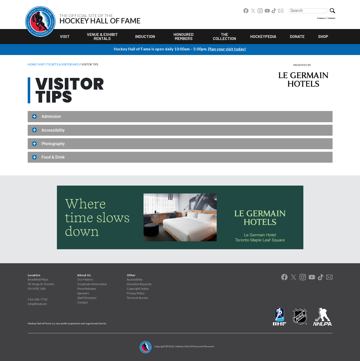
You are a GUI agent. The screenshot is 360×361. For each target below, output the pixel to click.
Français (321, 18)
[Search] (308, 10)
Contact (331, 18)
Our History (85, 279)
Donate (297, 36)
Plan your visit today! (227, 49)
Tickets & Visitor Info (63, 64)
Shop (323, 36)
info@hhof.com (37, 304)
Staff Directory (87, 298)
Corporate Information (92, 284)
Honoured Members (184, 36)
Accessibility (135, 279)
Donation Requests (139, 284)
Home (32, 64)
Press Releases (86, 288)
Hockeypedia (263, 36)
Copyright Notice (138, 288)
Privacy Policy (136, 293)
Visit (65, 36)
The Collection (224, 36)
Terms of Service (137, 298)
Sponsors (83, 293)
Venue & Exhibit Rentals (102, 36)
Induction (145, 36)
